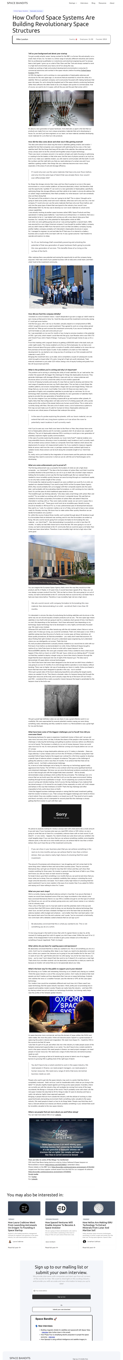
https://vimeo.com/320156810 (56, 1165)
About (112, 3)
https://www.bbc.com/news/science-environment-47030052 (49, 1172)
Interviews (84, 3)
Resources (102, 3)
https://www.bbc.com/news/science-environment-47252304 (73, 1167)
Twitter (34, 1177)
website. (58, 1115)
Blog (93, 3)
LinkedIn (34, 1179)
